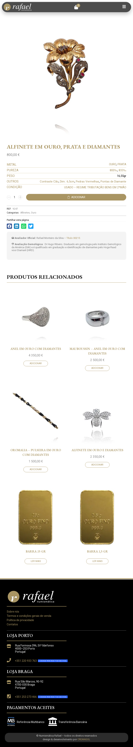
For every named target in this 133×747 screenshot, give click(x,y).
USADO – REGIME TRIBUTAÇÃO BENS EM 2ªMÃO (95, 187)
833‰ (122, 170)
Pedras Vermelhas (87, 181)
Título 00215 (73, 238)
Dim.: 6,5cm (67, 181)
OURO (112, 164)
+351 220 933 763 (26, 660)
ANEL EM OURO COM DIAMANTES (35, 540)
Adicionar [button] (36, 554)
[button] (77, 7)
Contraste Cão (49, 181)
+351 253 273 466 (26, 696)
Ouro (33, 212)
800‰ (113, 170)
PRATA (122, 164)
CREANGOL (84, 739)
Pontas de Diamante (113, 181)
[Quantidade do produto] (14, 197)
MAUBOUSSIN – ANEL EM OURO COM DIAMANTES (97, 542)
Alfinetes (25, 212)
